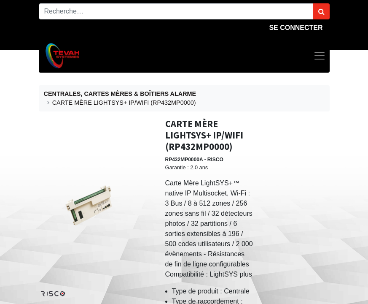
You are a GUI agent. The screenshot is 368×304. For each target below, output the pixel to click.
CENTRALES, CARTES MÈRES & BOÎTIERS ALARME (120, 93)
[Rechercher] (321, 11)
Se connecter (295, 27)
